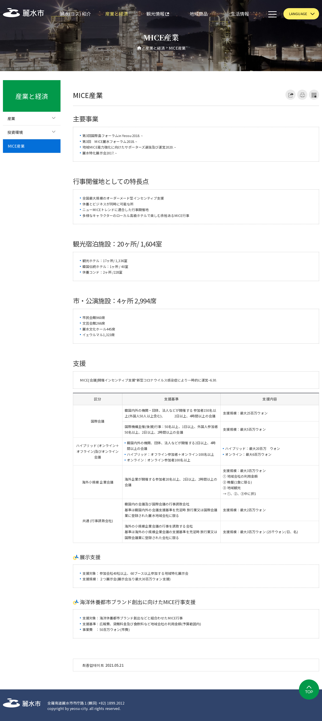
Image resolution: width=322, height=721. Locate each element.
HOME (139, 48)
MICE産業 (177, 48)
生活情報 (240, 13)
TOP (309, 689)
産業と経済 (116, 13)
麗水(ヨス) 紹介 (75, 13)
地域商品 (199, 13)
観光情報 (153, 14)
